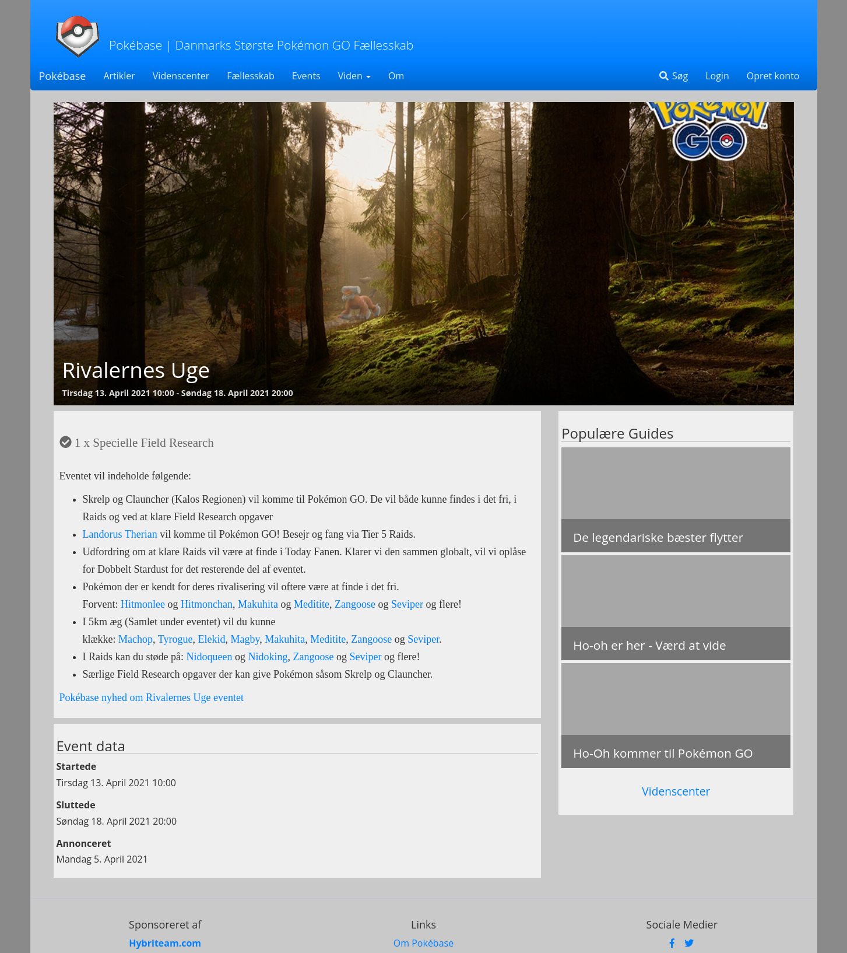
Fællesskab (250, 75)
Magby (244, 639)
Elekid (211, 639)
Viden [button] (354, 75)
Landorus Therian (120, 534)
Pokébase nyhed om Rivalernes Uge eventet (151, 697)
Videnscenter (181, 75)
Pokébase (62, 76)
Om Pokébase (423, 943)
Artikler (119, 75)
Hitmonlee (143, 604)
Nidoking (267, 657)
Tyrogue (175, 639)
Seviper (407, 604)
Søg (673, 75)
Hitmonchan (207, 604)
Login (717, 75)
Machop (135, 639)
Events (306, 75)
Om (396, 75)
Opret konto (773, 75)
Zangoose (355, 604)
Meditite (311, 604)
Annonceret (84, 843)
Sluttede (76, 804)
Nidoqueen (209, 657)
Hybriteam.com (165, 943)
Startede (77, 766)
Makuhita (258, 604)
